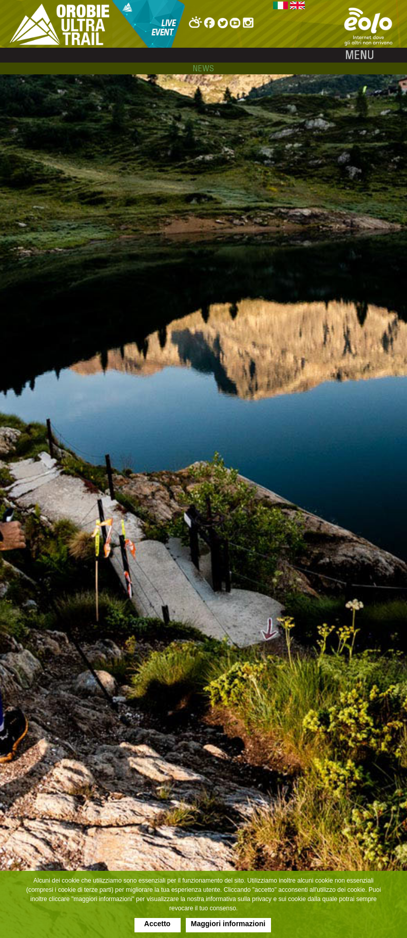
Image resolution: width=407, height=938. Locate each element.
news (203, 68)
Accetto (157, 924)
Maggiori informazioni (228, 924)
